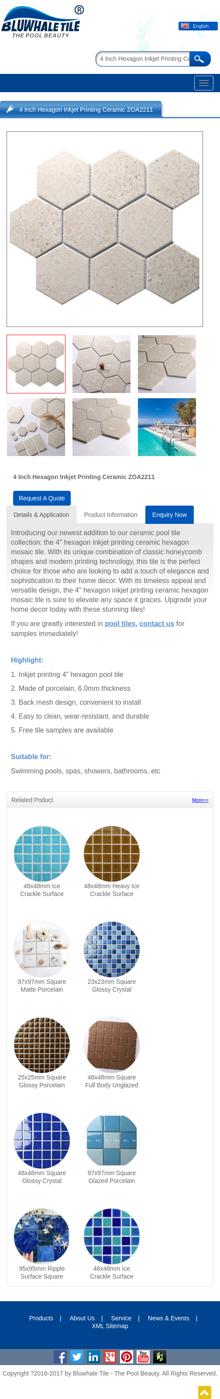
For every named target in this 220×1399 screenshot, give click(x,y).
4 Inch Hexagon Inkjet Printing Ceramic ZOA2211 (86, 109)
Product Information (111, 514)
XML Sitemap (110, 1325)
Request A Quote (42, 498)
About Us (82, 1318)
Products (41, 1318)
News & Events (168, 1318)
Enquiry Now (169, 514)
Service (121, 1318)
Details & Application (41, 514)
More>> (200, 800)
